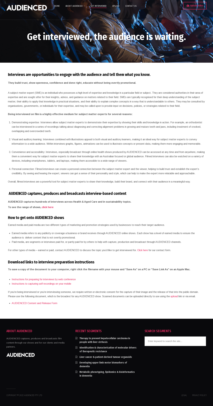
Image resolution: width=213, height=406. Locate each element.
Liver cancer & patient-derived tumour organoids (105, 357)
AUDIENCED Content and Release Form (34, 303)
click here (48, 207)
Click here (142, 250)
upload (174, 296)
